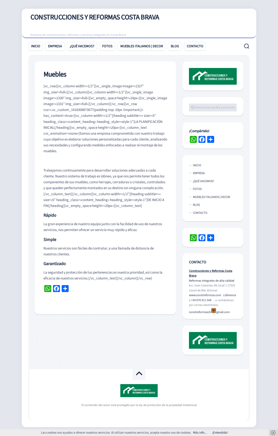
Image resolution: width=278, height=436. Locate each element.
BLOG (175, 46)
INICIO (35, 46)
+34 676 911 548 (201, 300)
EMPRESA (55, 46)
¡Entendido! (220, 432)
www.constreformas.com (205, 295)
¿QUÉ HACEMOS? (82, 46)
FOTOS (107, 46)
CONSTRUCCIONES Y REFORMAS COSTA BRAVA (94, 18)
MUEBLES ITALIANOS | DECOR (141, 46)
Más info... (200, 432)
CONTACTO (195, 46)
